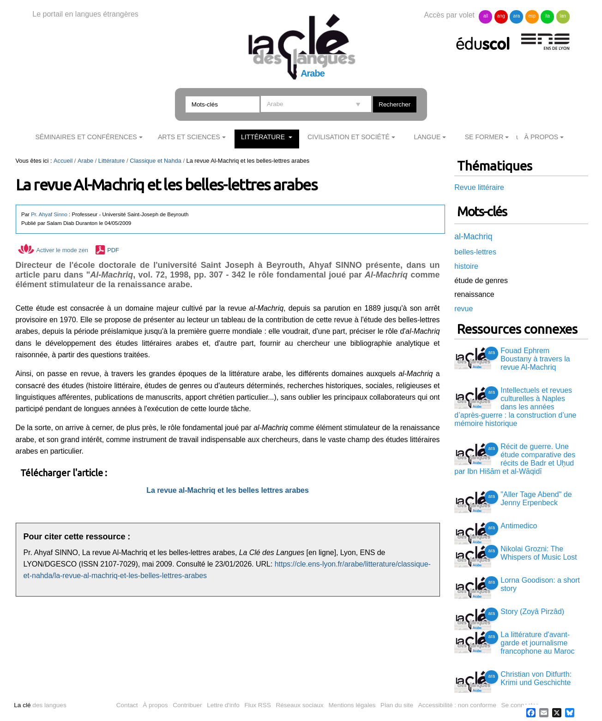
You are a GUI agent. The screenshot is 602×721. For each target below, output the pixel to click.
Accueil (63, 160)
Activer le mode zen (53, 250)
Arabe (85, 160)
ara (516, 15)
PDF (113, 250)
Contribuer (187, 705)
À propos (155, 705)
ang (501, 15)
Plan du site (396, 705)
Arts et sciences (189, 137)
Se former (484, 137)
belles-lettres (475, 252)
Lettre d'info (223, 705)
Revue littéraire (479, 187)
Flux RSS (257, 705)
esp (532, 15)
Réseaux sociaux (300, 705)
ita (547, 15)
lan (563, 15)
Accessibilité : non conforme (457, 705)
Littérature (264, 137)
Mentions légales (352, 705)
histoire (466, 266)
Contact (127, 705)
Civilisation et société (348, 137)
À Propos (541, 137)
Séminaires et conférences (86, 137)
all (485, 15)
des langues (40, 705)
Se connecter (519, 705)
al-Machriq (473, 236)
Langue (427, 137)
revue (463, 309)
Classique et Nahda (155, 160)
